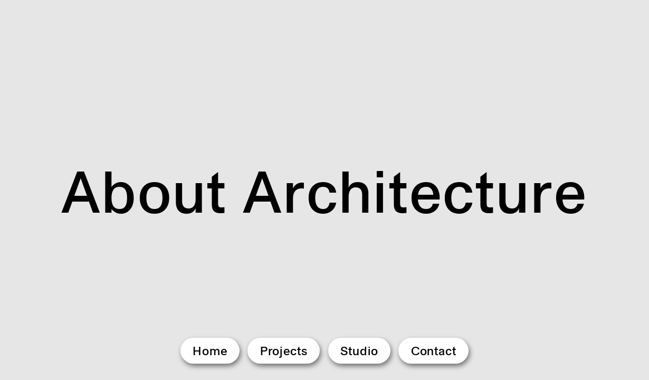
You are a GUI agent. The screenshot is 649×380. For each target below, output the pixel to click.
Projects (284, 350)
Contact (434, 350)
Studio (359, 350)
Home (210, 350)
